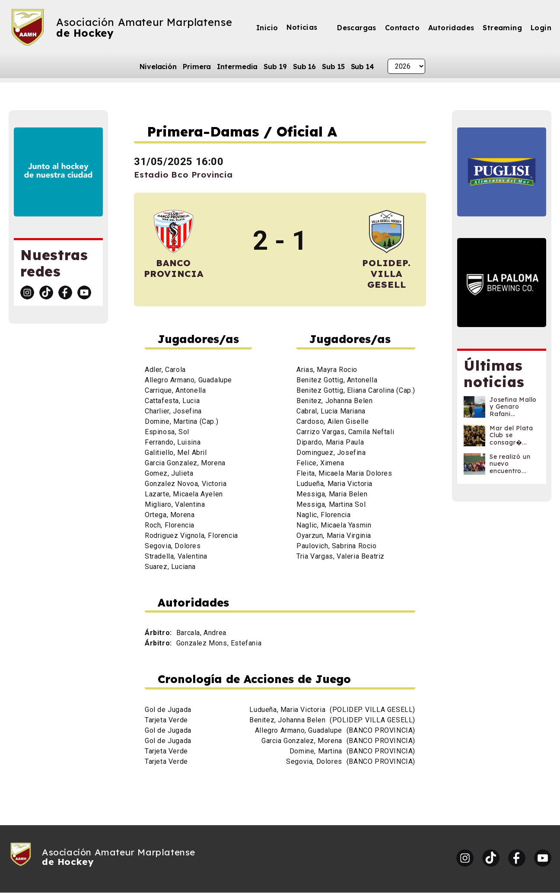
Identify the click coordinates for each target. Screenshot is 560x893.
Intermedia (237, 66)
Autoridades (451, 27)
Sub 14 (362, 66)
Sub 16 (304, 66)
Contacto (402, 27)
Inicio (267, 27)
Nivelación (158, 66)
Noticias (301, 27)
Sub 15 (333, 66)
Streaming (502, 27)
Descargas (356, 27)
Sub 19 (275, 66)
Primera (197, 66)
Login (541, 27)
